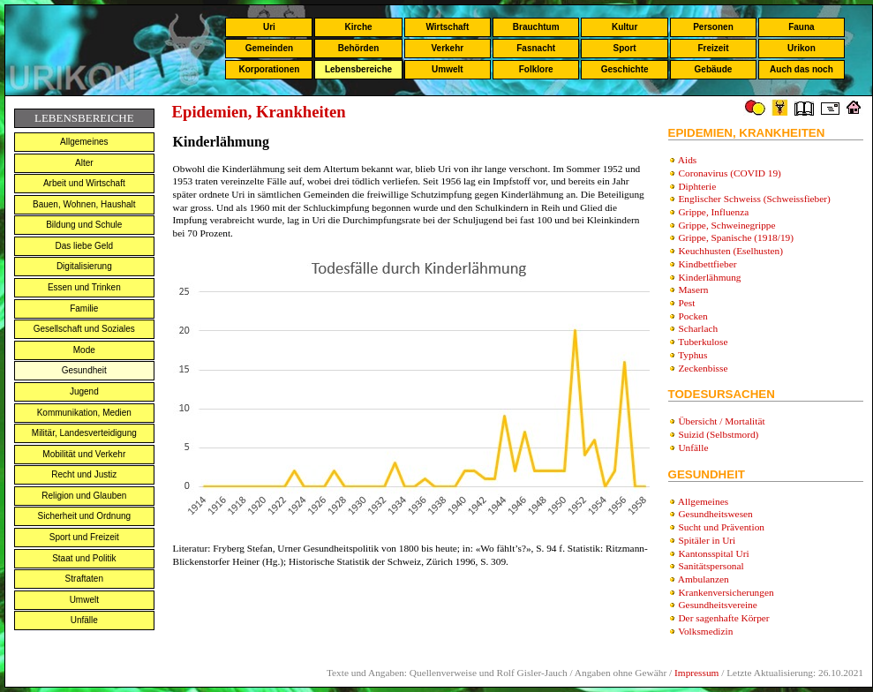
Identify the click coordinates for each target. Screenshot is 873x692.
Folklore (536, 69)
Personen (713, 27)
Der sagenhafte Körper (723, 618)
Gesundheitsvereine (717, 604)
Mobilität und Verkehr (83, 454)
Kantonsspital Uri (713, 553)
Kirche (358, 27)
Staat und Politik (84, 558)
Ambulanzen (703, 579)
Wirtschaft (447, 27)
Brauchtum (536, 27)
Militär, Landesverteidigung (84, 433)
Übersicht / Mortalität (721, 421)
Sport (624, 48)
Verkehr (447, 48)
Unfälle (84, 620)
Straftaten (84, 578)
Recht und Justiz (84, 474)
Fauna (801, 27)
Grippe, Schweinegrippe (726, 225)
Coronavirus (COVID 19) (729, 173)
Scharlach (698, 328)
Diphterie (697, 186)
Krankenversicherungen (725, 592)
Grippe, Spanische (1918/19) (736, 237)
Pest (686, 302)
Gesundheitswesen (715, 513)
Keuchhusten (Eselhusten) (730, 250)
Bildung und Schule (84, 224)
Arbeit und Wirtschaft (84, 183)
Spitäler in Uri (706, 540)
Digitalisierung (84, 266)
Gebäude (714, 69)
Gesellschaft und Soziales (84, 329)
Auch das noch (801, 69)
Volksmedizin (705, 631)
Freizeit (712, 48)
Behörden (359, 48)
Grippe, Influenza (713, 212)
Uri (269, 27)
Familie (84, 308)
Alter (84, 163)
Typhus (692, 355)
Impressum (696, 672)
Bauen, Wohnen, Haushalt (84, 204)
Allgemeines (84, 142)
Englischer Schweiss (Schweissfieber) (754, 198)
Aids (687, 159)
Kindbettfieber (707, 264)
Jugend (84, 391)
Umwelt (447, 69)
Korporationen (268, 69)
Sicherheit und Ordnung (84, 516)
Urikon (801, 48)
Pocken (692, 316)
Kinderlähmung (709, 277)
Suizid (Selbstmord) (718, 434)
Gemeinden (269, 48)
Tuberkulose (702, 341)
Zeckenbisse (702, 368)
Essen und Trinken (84, 287)
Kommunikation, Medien (84, 412)
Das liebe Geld (85, 246)
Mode (84, 350)
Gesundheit (84, 370)
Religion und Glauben (83, 495)
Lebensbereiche (358, 69)
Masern (693, 289)
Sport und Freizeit (84, 537)
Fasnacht (535, 48)
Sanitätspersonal (710, 565)
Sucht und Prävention (721, 527)
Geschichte (625, 69)
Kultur (624, 27)
